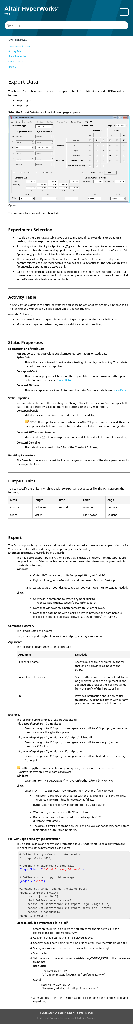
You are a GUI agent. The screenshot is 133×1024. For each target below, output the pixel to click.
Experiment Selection (19, 45)
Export (12, 66)
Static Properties (17, 56)
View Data (65, 380)
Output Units (15, 61)
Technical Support (86, 1017)
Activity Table (15, 51)
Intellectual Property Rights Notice (55, 1017)
